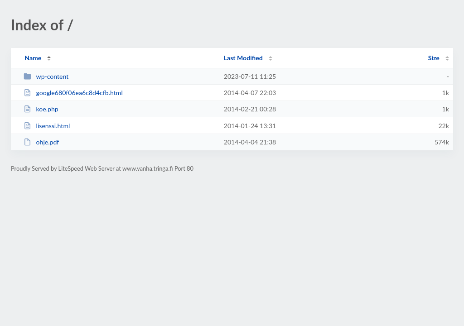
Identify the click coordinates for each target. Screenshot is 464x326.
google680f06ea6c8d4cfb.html (73, 92)
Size (434, 58)
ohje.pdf (41, 142)
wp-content (46, 76)
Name (32, 58)
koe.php (41, 109)
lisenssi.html (47, 125)
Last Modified (243, 58)
